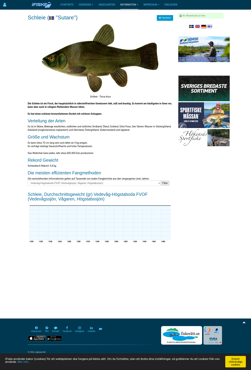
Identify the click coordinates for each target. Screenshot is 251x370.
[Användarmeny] (4, 4)
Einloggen (170, 4)
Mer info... (24, 361)
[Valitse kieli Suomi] (210, 26)
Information (129, 4)
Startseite (67, 4)
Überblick (165, 17)
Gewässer (86, 4)
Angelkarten (106, 4)
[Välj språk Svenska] (192, 26)
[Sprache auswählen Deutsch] (204, 26)
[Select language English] (198, 26)
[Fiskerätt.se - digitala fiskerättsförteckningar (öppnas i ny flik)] (181, 335)
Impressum (151, 4)
